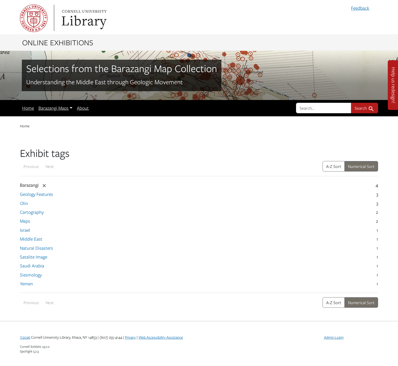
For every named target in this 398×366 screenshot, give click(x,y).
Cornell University (34, 18)
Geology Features (36, 194)
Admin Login (334, 337)
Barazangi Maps (53, 108)
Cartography (32, 212)
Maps (25, 221)
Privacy (130, 337)
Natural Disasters (36, 248)
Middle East (31, 239)
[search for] (323, 108)
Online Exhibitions (57, 42)
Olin (24, 203)
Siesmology (31, 275)
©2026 (25, 337)
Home (28, 108)
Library (83, 18)
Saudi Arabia (32, 266)
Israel (25, 230)
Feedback (360, 8)
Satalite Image (33, 257)
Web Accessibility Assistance (160, 337)
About (83, 108)
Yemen (26, 284)
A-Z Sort (333, 166)
